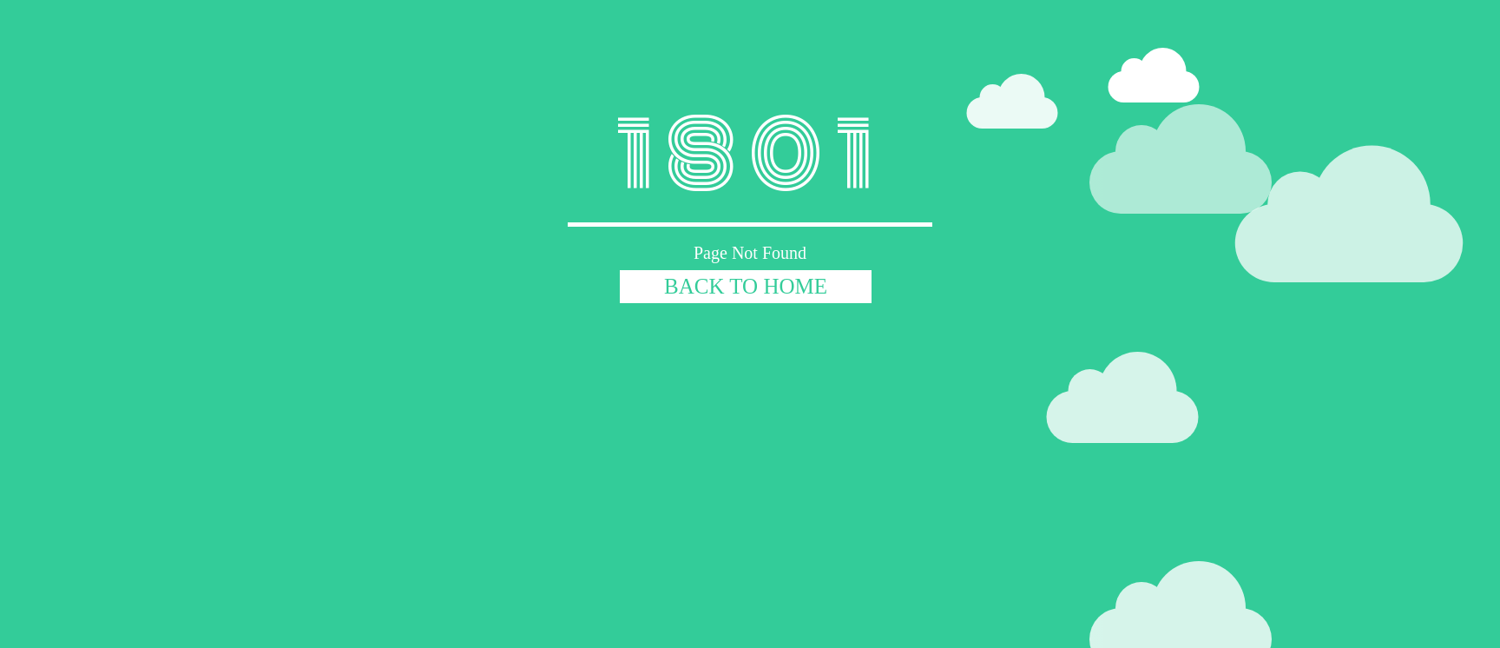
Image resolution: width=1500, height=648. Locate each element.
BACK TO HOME (745, 286)
